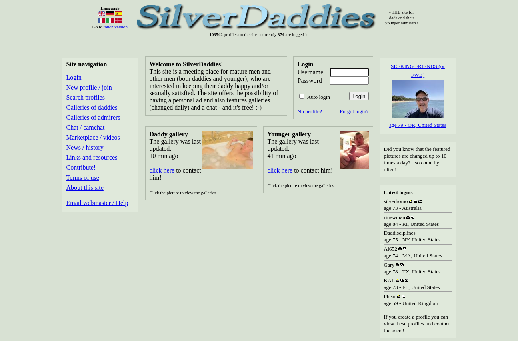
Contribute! (81, 167)
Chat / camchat (85, 127)
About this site (85, 187)
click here (162, 170)
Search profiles (85, 97)
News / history (85, 147)
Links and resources (92, 157)
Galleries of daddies (92, 107)
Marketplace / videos (93, 137)
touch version (116, 26)
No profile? (310, 111)
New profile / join (89, 87)
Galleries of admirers (93, 117)
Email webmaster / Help (97, 202)
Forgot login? (354, 111)
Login (74, 77)
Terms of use (82, 177)
